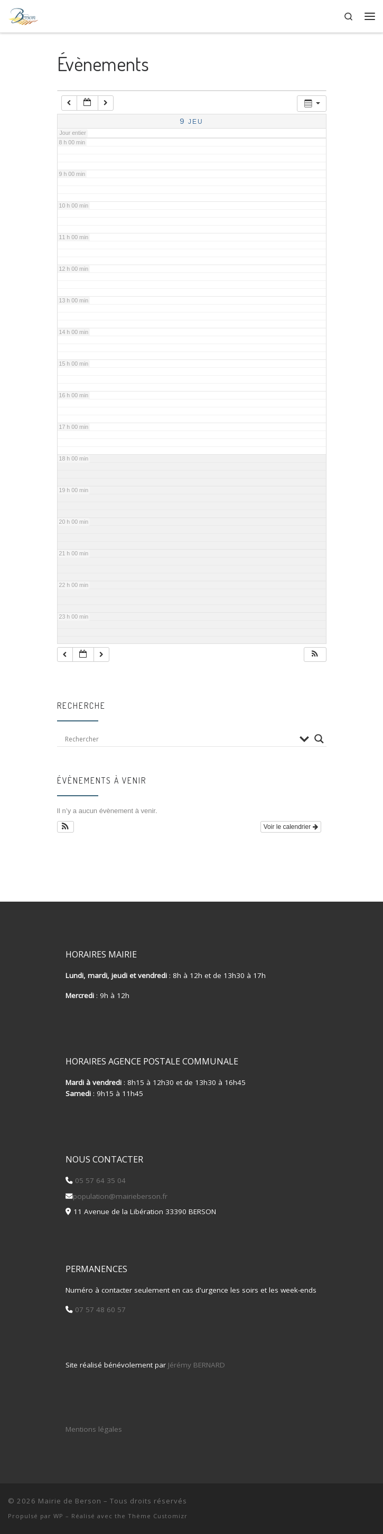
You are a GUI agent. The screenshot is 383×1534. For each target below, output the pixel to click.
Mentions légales (94, 1429)
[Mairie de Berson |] (23, 14)
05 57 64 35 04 (99, 1180)
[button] (314, 655)
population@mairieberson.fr (120, 1196)
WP (58, 1516)
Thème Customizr (158, 1516)
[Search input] (179, 738)
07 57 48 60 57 (99, 1309)
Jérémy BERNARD (196, 1365)
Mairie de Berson (69, 1501)
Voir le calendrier (291, 826)
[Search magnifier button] (319, 738)
